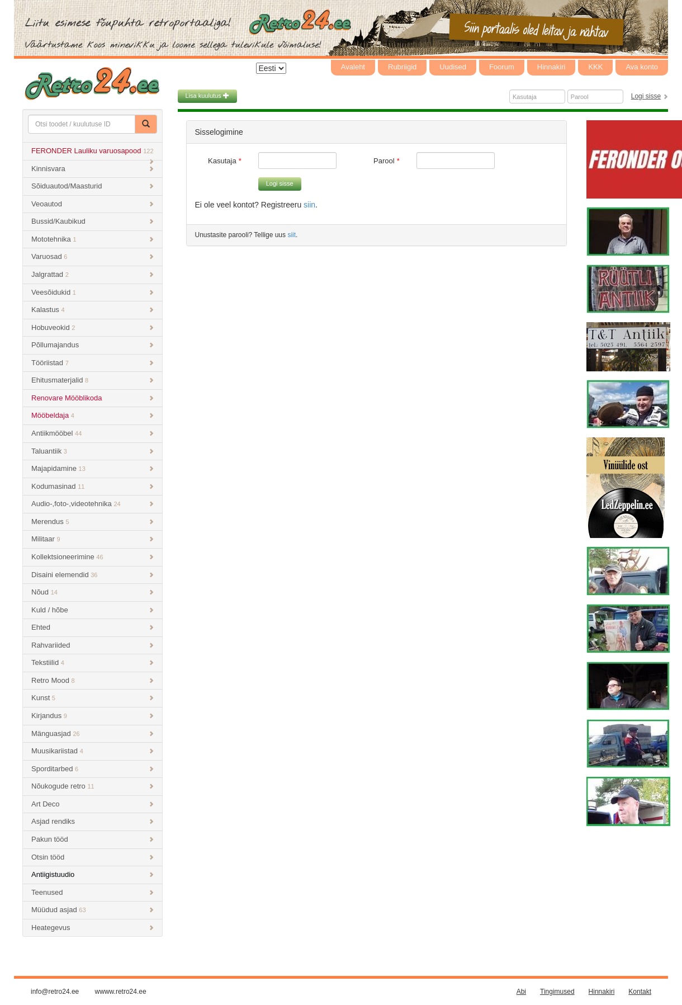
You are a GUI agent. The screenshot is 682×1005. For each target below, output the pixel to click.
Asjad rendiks (92, 821)
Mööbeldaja (92, 415)
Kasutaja (222, 161)
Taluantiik (92, 451)
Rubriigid (402, 67)
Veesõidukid (92, 292)
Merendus (92, 521)
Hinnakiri (551, 67)
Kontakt (639, 991)
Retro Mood (92, 680)
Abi (521, 991)
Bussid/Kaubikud (92, 221)
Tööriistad (92, 362)
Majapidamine (92, 468)
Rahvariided (92, 645)
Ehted (92, 627)
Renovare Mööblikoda (92, 398)
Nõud (92, 592)
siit (291, 235)
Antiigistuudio (92, 874)
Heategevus (92, 927)
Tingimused (557, 991)
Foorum (501, 67)
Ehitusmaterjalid (92, 380)
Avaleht (353, 67)
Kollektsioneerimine (92, 557)
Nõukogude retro (92, 786)
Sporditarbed (92, 769)
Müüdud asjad (92, 909)
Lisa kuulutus (207, 95)
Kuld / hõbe (92, 610)
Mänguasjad (92, 733)
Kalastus (92, 309)
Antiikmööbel (92, 433)
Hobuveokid (92, 327)
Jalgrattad (92, 274)
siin (309, 204)
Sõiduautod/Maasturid (92, 186)
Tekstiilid (92, 662)
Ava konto (642, 67)
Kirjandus (92, 715)
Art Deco (92, 804)
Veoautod (92, 204)
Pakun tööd (92, 839)
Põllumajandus (92, 345)
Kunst (92, 697)
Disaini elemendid (92, 574)
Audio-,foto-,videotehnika (92, 503)
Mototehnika (92, 239)
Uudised (452, 67)
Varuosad (92, 256)
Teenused (92, 892)
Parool (384, 161)
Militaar (92, 539)
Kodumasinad (92, 486)
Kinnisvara (92, 168)
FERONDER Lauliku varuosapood (92, 154)
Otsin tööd (92, 857)
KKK (595, 67)
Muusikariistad (92, 751)
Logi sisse (646, 96)
